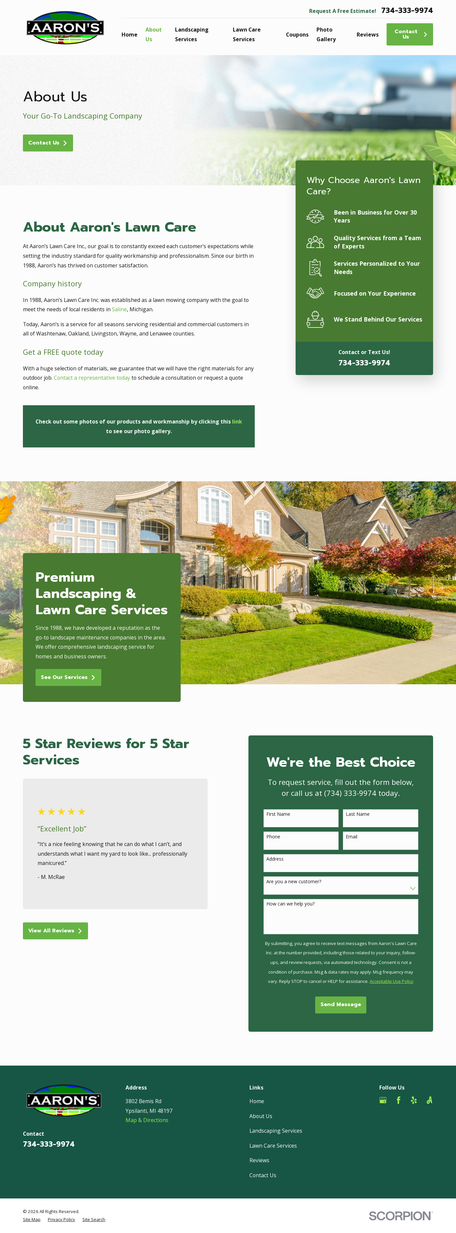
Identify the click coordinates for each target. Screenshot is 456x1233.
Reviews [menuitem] (368, 34)
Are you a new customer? (301, 882)
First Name (286, 814)
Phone (281, 837)
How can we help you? (298, 904)
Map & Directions (147, 1120)
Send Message (348, 1004)
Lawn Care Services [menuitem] (247, 34)
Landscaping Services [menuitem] (192, 34)
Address (282, 859)
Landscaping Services (275, 1130)
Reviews (259, 1160)
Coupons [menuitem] (297, 34)
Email (359, 837)
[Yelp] (413, 1100)
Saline (119, 309)
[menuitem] (32, 1220)
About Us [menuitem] (153, 34)
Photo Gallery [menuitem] (326, 34)
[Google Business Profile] (383, 1100)
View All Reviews (63, 931)
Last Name (366, 814)
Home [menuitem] (129, 34)
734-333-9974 (407, 10)
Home (256, 1101)
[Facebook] (398, 1100)
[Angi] (429, 1100)
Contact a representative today (92, 377)
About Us (260, 1116)
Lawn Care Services (273, 1145)
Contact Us (411, 34)
